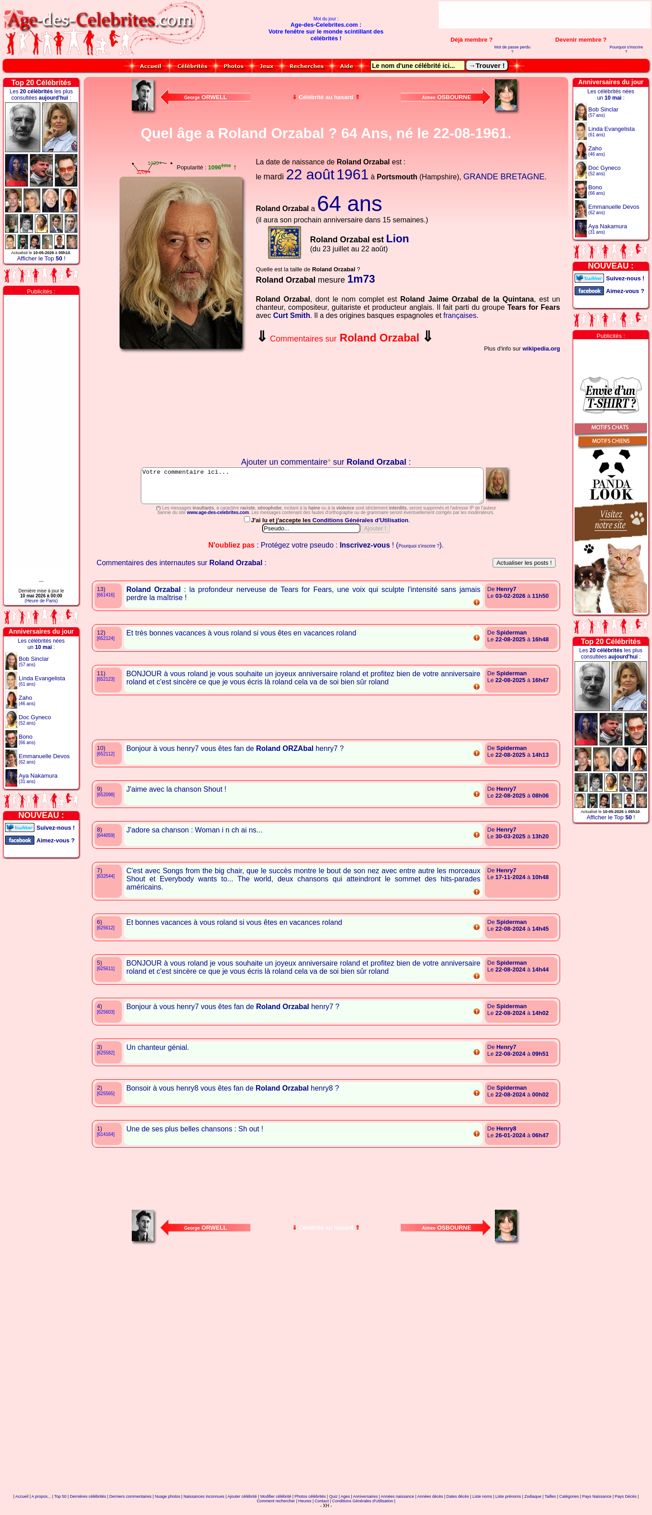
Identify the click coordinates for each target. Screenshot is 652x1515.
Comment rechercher (276, 1507)
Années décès (430, 1503)
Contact (322, 1507)
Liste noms (482, 1503)
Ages (345, 1503)
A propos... (41, 1503)
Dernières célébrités (88, 1503)
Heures (305, 1507)
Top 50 (60, 1503)
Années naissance (397, 1503)
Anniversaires (365, 1503)
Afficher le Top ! (41, 258)
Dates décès (457, 1503)
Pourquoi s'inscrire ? (626, 49)
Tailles (550, 1503)
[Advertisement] (545, 15)
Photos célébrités (310, 1503)
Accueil (22, 1503)
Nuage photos (167, 1503)
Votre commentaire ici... (312, 489)
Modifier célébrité (276, 1503)
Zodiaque (533, 1503)
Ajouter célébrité (242, 1503)
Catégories (569, 1503)
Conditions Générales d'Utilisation (360, 527)
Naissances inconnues (203, 1503)
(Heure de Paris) (41, 600)
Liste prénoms (508, 1503)
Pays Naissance (597, 1503)
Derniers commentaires (131, 1503)
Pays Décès (626, 1503)
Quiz (333, 1503)
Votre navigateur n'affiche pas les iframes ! (183, 405)
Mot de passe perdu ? (512, 49)
